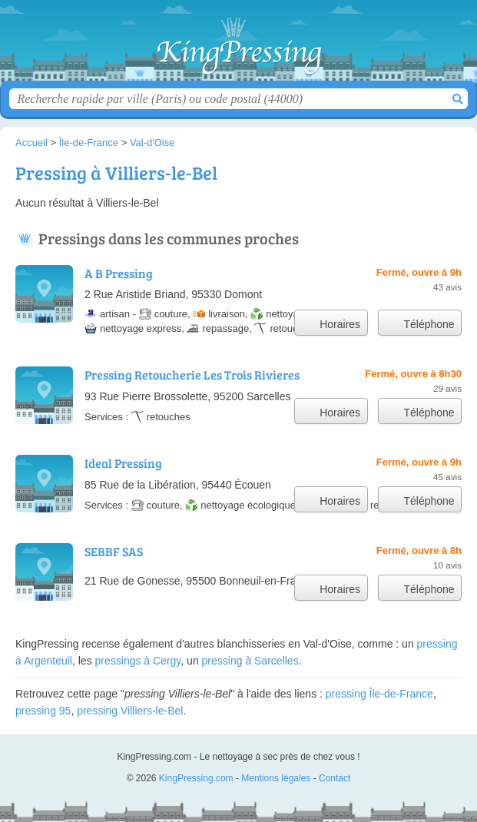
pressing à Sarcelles (250, 661)
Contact (334, 778)
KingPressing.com (238, 46)
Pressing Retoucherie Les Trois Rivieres (192, 374)
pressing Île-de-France (379, 694)
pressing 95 (43, 710)
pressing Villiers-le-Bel (130, 710)
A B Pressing (118, 273)
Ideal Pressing (123, 463)
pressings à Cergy (138, 661)
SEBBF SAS (113, 551)
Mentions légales (275, 778)
